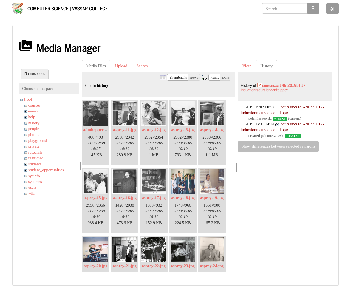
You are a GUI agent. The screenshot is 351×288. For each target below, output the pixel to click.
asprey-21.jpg (125, 266)
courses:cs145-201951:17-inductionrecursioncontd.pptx (273, 87)
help (31, 117)
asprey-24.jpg (212, 266)
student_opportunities (46, 170)
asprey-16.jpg (125, 198)
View (246, 66)
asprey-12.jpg (154, 130)
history (34, 123)
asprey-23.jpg (183, 266)
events (33, 111)
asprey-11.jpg (125, 130)
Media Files (96, 66)
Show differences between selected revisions (278, 146)
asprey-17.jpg (154, 198)
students (35, 164)
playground (37, 140)
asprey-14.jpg (212, 130)
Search (142, 66)
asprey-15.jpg (95, 198)
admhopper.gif (96, 130)
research (35, 152)
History (266, 66)
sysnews (35, 181)
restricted (36, 158)
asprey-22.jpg (154, 266)
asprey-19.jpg (212, 198)
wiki (32, 193)
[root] (28, 99)
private (34, 146)
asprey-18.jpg (183, 198)
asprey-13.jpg (183, 130)
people (33, 128)
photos (33, 134)
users (32, 187)
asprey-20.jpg (95, 266)
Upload (121, 66)
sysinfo (34, 176)
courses (34, 105)
